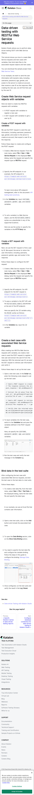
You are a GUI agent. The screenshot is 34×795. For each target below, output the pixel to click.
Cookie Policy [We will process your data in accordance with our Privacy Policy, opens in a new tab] (6, 782)
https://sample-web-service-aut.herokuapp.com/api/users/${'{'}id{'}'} (18, 318)
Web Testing (5, 667)
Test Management (7, 648)
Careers (4, 756)
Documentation (6, 721)
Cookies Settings (17, 786)
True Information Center (9, 693)
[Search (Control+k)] (31, 8)
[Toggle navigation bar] (2, 8)
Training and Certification (10, 730)
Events (3, 747)
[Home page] (3, 13)
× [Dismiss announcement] (32, 2)
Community (5, 724)
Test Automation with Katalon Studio (14, 645)
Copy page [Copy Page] (28, 27)
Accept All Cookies (17, 791)
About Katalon (6, 744)
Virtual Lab (5, 696)
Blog (3, 699)
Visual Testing (6, 679)
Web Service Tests (7, 71)
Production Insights (8, 654)
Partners (4, 753)
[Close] (32, 773)
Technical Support (7, 727)
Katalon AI (4, 664)
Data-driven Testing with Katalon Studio (18, 603)
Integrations (5, 682)
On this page (7, 23)
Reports (4, 705)
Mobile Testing (6, 673)
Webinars (4, 702)
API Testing (5, 670)
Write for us (5, 711)
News (3, 750)
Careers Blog (5, 759)
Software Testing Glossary (10, 708)
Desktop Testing (7, 676)
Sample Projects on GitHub (10, 733)
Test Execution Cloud (8, 651)
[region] (17, 782)
